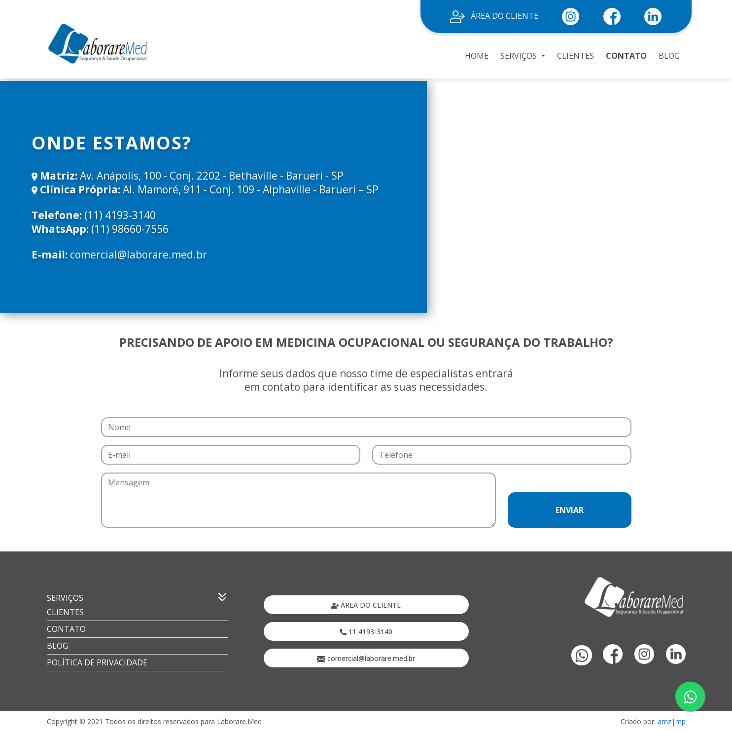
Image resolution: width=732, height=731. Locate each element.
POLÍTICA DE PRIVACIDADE (97, 662)
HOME (476, 55)
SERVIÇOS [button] (519, 55)
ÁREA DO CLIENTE (494, 15)
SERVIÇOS (65, 597)
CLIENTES (575, 55)
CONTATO (626, 55)
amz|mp (672, 721)
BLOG (669, 55)
